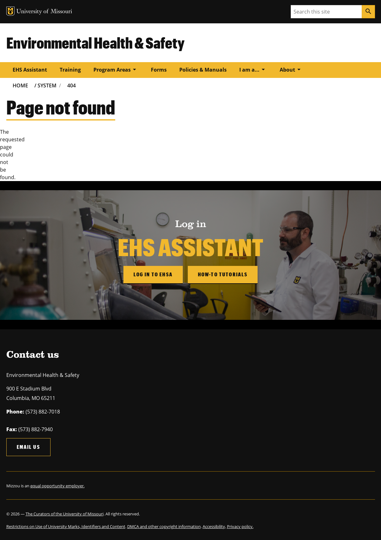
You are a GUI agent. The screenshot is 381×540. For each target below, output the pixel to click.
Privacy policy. (240, 526)
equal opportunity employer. (57, 486)
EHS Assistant (30, 69)
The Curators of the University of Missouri (65, 514)
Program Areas (115, 69)
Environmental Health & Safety (95, 42)
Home (20, 85)
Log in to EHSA (153, 274)
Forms (159, 69)
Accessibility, (214, 526)
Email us (28, 447)
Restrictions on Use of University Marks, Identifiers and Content (65, 526)
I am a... (253, 69)
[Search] (368, 11)
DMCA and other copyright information (164, 526)
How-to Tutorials (223, 274)
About (291, 69)
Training (70, 69)
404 (71, 85)
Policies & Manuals (203, 69)
